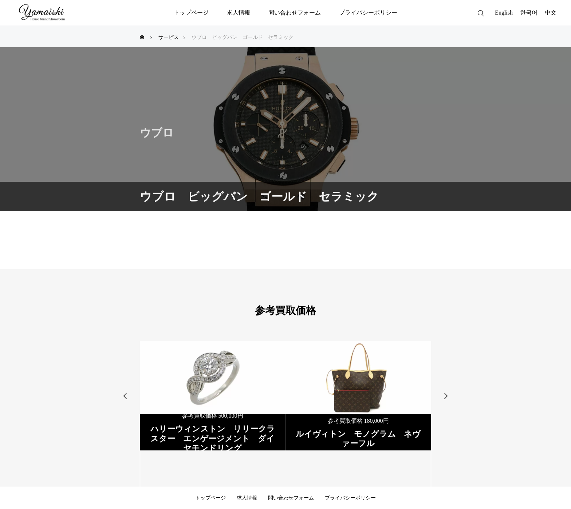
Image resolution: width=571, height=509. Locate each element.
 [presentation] (125, 395)
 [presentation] (445, 395)
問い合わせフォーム (294, 12)
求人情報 (238, 12)
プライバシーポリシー (368, 12)
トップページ (191, 12)
